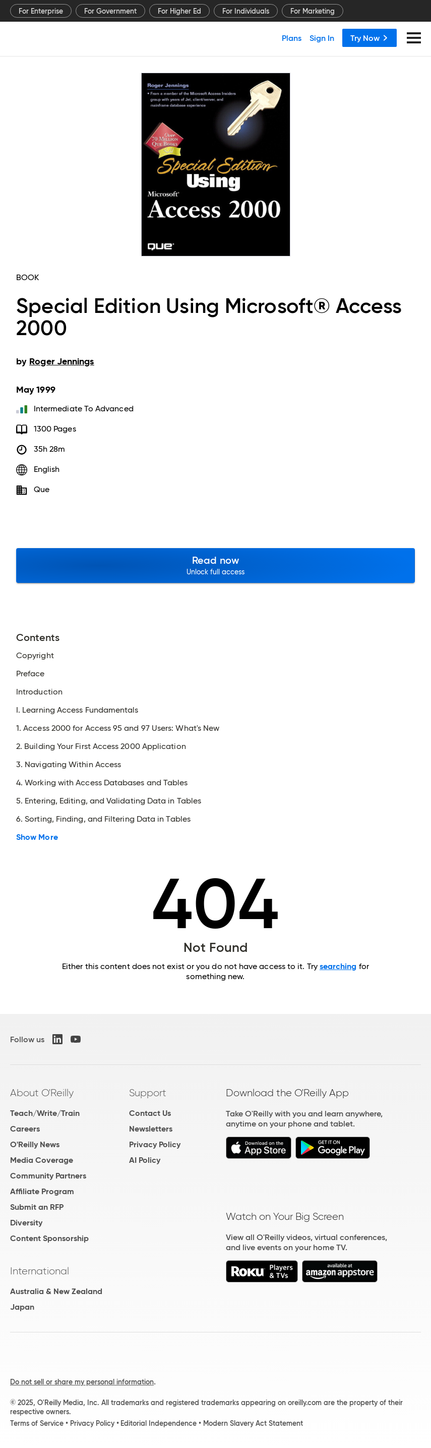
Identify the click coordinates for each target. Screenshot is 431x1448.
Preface (30, 674)
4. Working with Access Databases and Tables (102, 783)
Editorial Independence (158, 1423)
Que (41, 489)
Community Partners (48, 1175)
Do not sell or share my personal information (82, 1381)
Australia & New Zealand (56, 1291)
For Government (110, 11)
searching (338, 966)
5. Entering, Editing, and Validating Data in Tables (108, 801)
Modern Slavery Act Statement (253, 1423)
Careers (25, 1128)
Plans (291, 38)
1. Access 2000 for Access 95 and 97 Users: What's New (117, 728)
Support (147, 1093)
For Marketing (312, 11)
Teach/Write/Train (45, 1113)
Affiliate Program (42, 1191)
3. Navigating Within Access (68, 765)
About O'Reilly (42, 1093)
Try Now (369, 38)
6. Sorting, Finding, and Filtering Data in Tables (103, 819)
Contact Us (150, 1113)
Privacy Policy (154, 1144)
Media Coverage (41, 1160)
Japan (22, 1307)
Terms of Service (37, 1423)
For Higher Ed (179, 11)
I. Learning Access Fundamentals (77, 710)
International (39, 1271)
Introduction (39, 692)
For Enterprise (41, 11)
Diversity (26, 1222)
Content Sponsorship (49, 1238)
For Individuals (245, 11)
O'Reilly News (34, 1144)
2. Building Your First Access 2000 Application (101, 746)
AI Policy (144, 1160)
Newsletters (150, 1128)
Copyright (35, 656)
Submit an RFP (37, 1207)
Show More (37, 837)
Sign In (322, 38)
